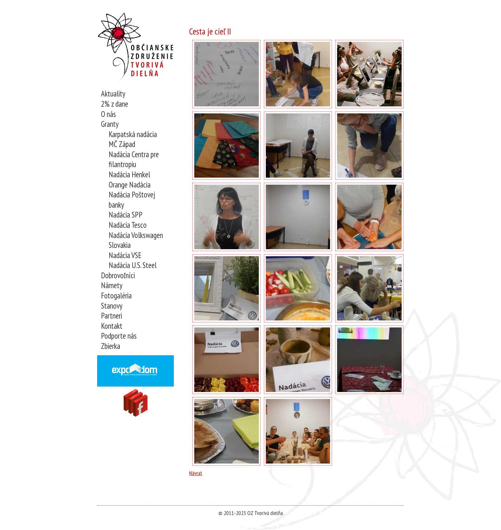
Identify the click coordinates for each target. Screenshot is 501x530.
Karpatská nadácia (133, 134)
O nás (108, 114)
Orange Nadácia (129, 185)
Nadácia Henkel (129, 175)
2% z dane (114, 104)
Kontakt (111, 326)
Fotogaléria (116, 296)
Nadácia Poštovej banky (132, 200)
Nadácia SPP (126, 215)
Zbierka (110, 346)
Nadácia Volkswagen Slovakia (136, 240)
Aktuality (113, 94)
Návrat (195, 473)
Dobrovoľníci (118, 275)
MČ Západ (122, 144)
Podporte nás (119, 336)
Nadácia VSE (125, 255)
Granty (110, 124)
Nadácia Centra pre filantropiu (134, 160)
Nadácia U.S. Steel (133, 265)
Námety (111, 285)
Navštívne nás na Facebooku (136, 403)
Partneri (111, 316)
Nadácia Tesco (128, 225)
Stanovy (111, 306)
